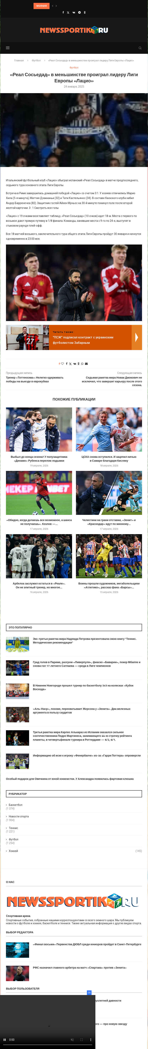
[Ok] (85, 12)
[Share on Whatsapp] (82, 363)
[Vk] (73, 12)
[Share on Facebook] (66, 363)
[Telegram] (79, 12)
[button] (52, 6)
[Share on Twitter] (70, 363)
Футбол (36, 60)
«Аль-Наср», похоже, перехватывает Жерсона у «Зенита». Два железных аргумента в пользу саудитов (81, 710)
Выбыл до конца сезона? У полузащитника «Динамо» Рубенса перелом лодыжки (39, 459)
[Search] (140, 48)
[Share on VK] (74, 363)
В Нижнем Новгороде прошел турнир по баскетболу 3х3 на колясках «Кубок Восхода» (83, 687)
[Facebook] (63, 12)
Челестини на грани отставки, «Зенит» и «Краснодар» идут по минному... (109, 522)
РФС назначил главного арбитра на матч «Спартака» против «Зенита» (80, 968)
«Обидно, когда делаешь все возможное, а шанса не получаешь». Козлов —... (39, 522)
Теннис (13, 828)
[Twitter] (68, 12)
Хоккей (75, 851)
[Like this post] (62, 363)
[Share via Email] (86, 363)
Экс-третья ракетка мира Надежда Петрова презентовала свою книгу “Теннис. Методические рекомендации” (84, 640)
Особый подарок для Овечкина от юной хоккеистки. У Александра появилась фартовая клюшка (70, 779)
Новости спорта (19, 816)
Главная (19, 60)
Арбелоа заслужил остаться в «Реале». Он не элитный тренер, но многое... (39, 585)
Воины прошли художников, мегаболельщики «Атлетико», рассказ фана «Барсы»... (109, 585)
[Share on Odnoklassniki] (79, 363)
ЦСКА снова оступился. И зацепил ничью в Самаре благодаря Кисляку (109, 459)
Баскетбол (15, 804)
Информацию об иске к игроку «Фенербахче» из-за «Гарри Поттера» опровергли (87, 755)
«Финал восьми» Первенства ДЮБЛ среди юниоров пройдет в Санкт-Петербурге (87, 944)
